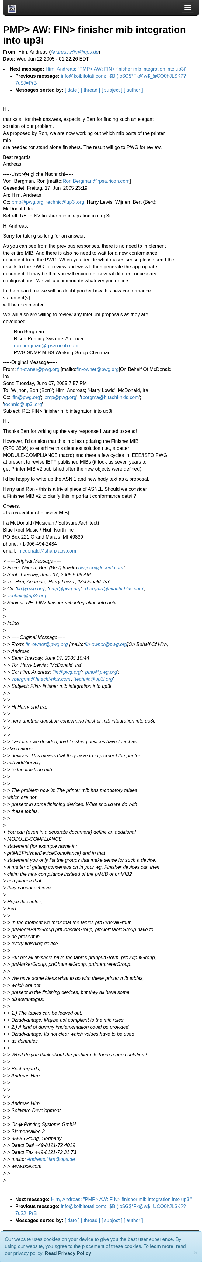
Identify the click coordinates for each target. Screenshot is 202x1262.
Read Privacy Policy (68, 1253)
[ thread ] (90, 90)
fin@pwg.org (26, 397)
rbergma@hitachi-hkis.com (110, 397)
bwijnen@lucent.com (100, 567)
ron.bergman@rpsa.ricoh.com (46, 345)
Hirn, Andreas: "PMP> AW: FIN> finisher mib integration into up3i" (115, 69)
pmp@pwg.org (27, 202)
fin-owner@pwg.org (38, 369)
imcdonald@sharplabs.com (46, 550)
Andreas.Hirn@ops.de (51, 1159)
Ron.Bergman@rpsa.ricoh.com (96, 181)
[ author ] (133, 90)
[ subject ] (112, 90)
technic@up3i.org (65, 202)
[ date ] (72, 90)
